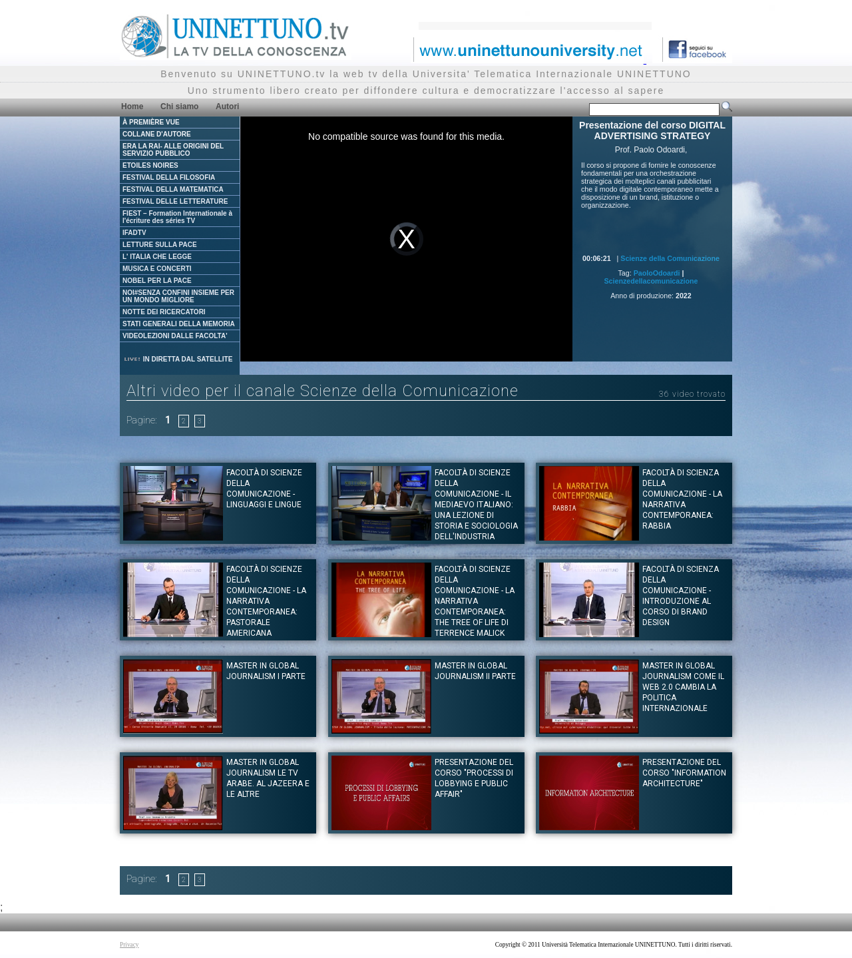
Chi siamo (179, 106)
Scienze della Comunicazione (670, 258)
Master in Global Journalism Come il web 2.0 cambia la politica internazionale (683, 687)
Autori (227, 106)
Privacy (129, 944)
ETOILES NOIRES (150, 165)
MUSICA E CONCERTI (157, 268)
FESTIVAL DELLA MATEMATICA (173, 189)
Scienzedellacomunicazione (651, 281)
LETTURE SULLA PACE (159, 244)
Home (132, 106)
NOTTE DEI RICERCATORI (164, 312)
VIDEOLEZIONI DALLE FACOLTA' (175, 336)
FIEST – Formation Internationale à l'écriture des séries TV (177, 217)
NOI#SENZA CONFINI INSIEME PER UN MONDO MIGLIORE (178, 296)
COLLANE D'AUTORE (156, 134)
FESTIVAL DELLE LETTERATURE (175, 201)
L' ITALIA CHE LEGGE (157, 256)
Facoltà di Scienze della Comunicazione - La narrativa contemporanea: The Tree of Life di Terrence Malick (475, 601)
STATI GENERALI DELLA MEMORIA (178, 324)
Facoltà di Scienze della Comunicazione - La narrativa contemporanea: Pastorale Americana (266, 601)
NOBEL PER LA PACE (157, 280)
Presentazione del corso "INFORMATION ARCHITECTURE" (684, 773)
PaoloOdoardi (657, 273)
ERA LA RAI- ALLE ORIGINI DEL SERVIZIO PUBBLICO (173, 149)
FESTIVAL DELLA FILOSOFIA (168, 177)
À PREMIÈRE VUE (151, 122)
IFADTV (134, 232)
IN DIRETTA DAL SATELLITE (177, 359)
